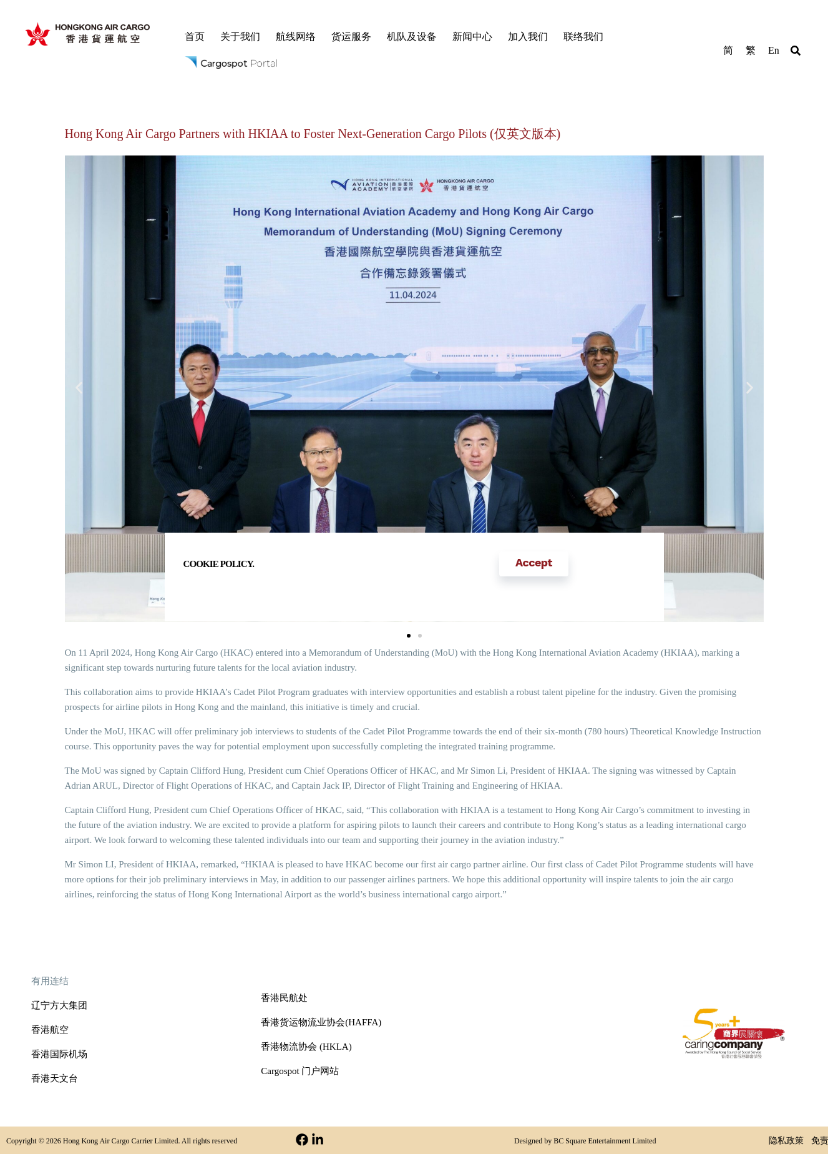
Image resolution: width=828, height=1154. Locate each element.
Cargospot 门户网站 (300, 1071)
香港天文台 (54, 1078)
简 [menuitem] (728, 50)
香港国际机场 (59, 1054)
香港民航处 (284, 998)
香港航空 (50, 1030)
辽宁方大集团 (59, 1005)
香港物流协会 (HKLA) (306, 1047)
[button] (796, 52)
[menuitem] (728, 49)
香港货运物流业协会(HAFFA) (321, 1022)
